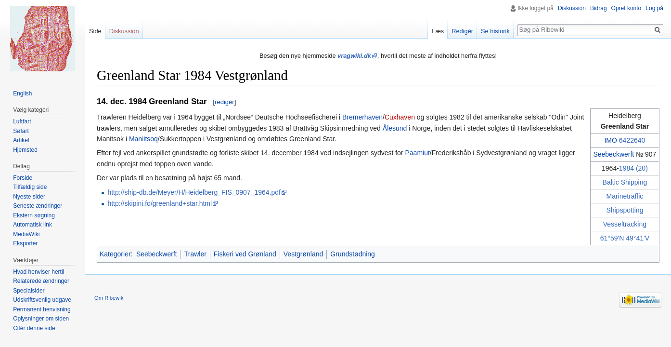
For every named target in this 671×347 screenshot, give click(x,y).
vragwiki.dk (354, 55)
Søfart (21, 131)
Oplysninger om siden (41, 318)
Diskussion (572, 8)
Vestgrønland (303, 254)
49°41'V (637, 238)
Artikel (21, 140)
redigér (224, 102)
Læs (438, 31)
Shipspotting (624, 210)
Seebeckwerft (613, 154)
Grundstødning (352, 254)
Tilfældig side (30, 187)
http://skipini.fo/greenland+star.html (159, 203)
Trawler (195, 254)
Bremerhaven (362, 117)
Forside (22, 177)
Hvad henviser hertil (38, 271)
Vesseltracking (624, 224)
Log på (654, 8)
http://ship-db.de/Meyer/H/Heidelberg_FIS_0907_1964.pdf (194, 192)
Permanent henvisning (41, 309)
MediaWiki (26, 234)
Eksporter (25, 243)
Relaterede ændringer (41, 281)
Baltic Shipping (625, 182)
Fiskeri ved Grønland (245, 254)
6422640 (632, 140)
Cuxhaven (400, 117)
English (22, 93)
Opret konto (626, 8)
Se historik (495, 31)
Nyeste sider (29, 196)
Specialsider (28, 290)
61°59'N (612, 238)
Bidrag (598, 8)
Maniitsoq (143, 139)
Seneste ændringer (37, 205)
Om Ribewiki (109, 298)
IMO (610, 140)
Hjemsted (25, 150)
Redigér (462, 31)
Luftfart (22, 121)
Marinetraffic (625, 196)
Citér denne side (34, 328)
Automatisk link (32, 224)
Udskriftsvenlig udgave (42, 299)
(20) (642, 168)
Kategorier (115, 254)
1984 (626, 168)
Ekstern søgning (34, 215)
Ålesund (395, 128)
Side (95, 31)
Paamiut (417, 153)
